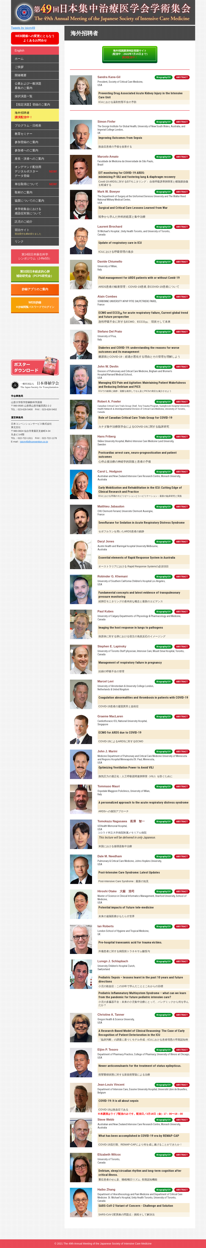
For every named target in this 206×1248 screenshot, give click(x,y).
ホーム (19, 58)
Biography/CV (163, 77)
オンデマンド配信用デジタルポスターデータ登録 (28, 171)
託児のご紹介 (23, 221)
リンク (19, 241)
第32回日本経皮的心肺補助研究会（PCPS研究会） (35, 273)
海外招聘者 (23, 115)
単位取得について (26, 184)
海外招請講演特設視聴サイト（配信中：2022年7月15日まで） (129, 54)
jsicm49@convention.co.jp (34, 441)
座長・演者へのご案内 (29, 158)
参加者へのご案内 (26, 150)
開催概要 (21, 75)
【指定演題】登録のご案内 (32, 104)
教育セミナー (23, 133)
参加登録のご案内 (26, 142)
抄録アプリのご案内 (35, 289)
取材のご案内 (23, 192)
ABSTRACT (182, 77)
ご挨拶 (19, 66)
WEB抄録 (35, 304)
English (19, 50)
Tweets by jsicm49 (23, 27)
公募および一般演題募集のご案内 (28, 85)
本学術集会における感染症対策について (28, 211)
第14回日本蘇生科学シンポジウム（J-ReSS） (35, 256)
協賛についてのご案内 (29, 200)
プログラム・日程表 (28, 125)
